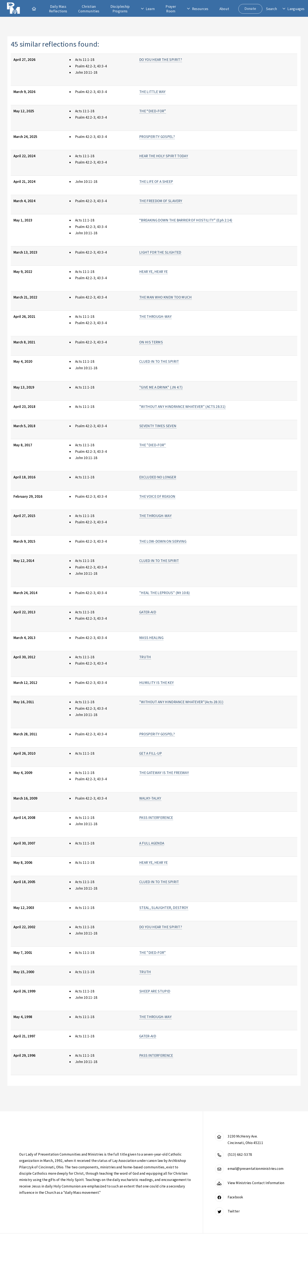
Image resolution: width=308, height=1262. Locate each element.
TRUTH (145, 657)
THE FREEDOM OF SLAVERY (160, 201)
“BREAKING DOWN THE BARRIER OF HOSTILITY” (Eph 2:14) (185, 220)
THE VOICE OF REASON (157, 496)
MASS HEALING (151, 637)
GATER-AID (147, 612)
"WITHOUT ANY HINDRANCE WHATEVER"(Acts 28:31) (181, 702)
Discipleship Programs (120, 8)
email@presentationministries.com (255, 1168)
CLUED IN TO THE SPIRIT (159, 361)
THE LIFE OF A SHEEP (156, 181)
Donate (250, 8)
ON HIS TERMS (151, 342)
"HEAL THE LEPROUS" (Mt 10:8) (164, 592)
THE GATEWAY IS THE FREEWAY (164, 772)
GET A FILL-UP (150, 753)
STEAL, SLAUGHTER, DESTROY (163, 907)
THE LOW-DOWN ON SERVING (162, 541)
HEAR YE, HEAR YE (153, 271)
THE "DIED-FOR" (152, 445)
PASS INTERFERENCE (156, 817)
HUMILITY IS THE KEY (156, 682)
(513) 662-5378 (240, 1154)
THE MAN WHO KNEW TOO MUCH (165, 297)
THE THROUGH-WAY (155, 316)
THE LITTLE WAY (152, 91)
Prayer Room (171, 8)
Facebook (235, 1197)
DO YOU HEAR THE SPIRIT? (160, 59)
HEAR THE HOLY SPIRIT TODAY (163, 156)
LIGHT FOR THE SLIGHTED (160, 252)
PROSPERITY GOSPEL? (157, 136)
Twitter (233, 1211)
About (224, 9)
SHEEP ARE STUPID (154, 991)
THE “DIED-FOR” (152, 111)
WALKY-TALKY (150, 798)
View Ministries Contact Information (256, 1183)
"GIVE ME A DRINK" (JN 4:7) (161, 387)
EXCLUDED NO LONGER (157, 477)
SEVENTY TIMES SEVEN (158, 426)
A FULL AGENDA (151, 843)
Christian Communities (89, 8)
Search (271, 9)
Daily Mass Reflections (58, 8)
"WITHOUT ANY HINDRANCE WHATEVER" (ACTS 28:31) (182, 406)
